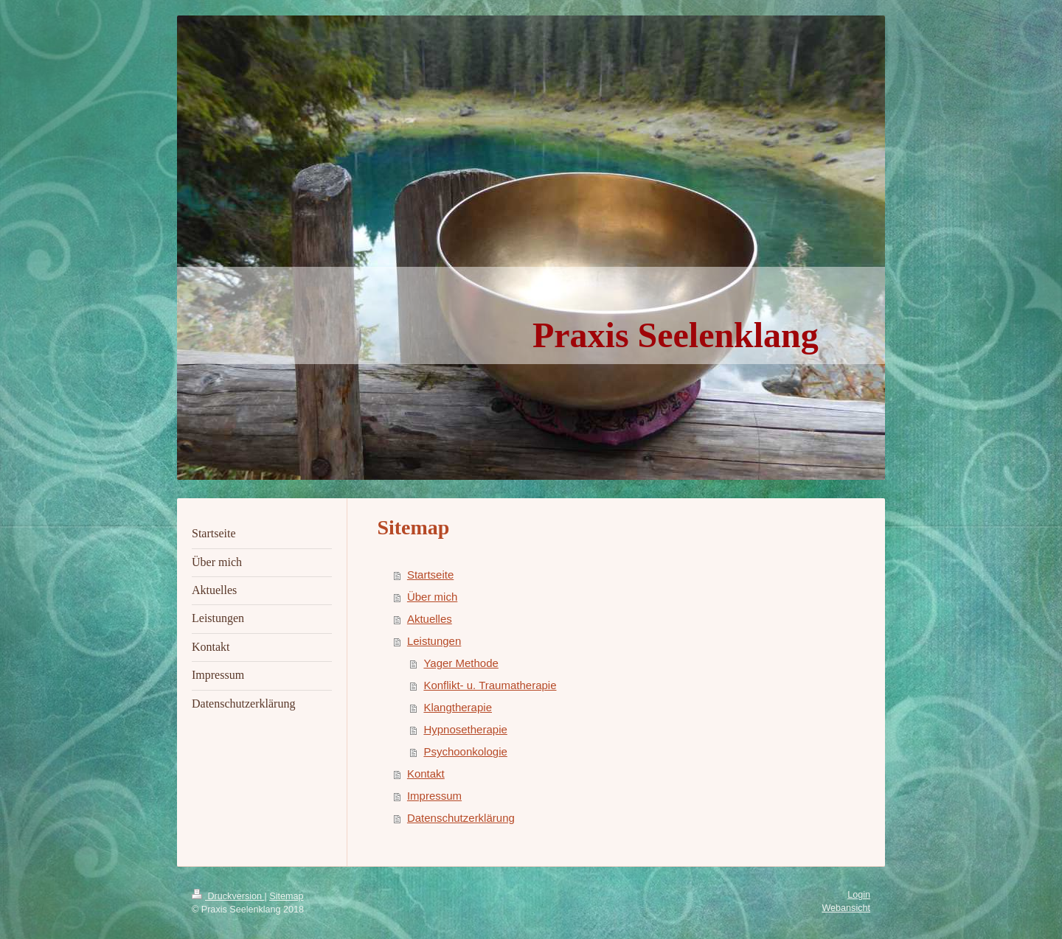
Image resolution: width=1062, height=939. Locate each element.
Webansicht (846, 908)
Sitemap (286, 896)
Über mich (432, 596)
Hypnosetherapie (465, 729)
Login (858, 895)
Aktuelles (429, 618)
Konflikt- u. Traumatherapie (489, 685)
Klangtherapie (457, 707)
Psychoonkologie (465, 751)
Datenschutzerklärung (461, 817)
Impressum (434, 795)
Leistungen (434, 641)
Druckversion (228, 896)
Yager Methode (460, 663)
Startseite (430, 574)
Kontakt (426, 773)
